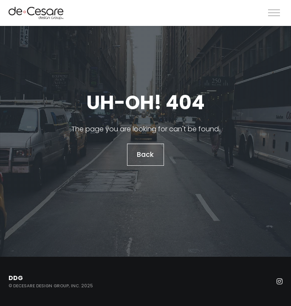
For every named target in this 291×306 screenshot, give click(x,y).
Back (145, 154)
